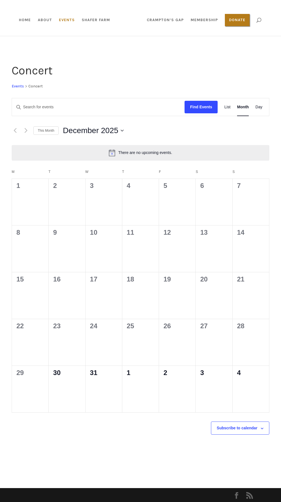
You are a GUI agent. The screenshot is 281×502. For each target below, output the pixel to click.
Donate (237, 20)
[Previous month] (15, 130)
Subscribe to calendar (237, 428)
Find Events (201, 107)
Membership (204, 20)
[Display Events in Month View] (243, 107)
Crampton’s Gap (165, 20)
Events (67, 20)
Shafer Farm (96, 20)
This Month (46, 131)
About (45, 20)
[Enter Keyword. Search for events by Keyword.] (98, 107)
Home (25, 20)
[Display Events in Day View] (258, 107)
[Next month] (26, 130)
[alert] (140, 153)
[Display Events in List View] (227, 107)
